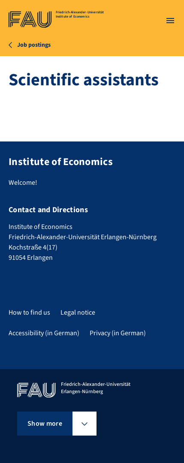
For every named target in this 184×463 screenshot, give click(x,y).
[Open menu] (170, 20)
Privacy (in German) (118, 333)
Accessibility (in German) (44, 333)
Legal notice (77, 312)
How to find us (29, 312)
